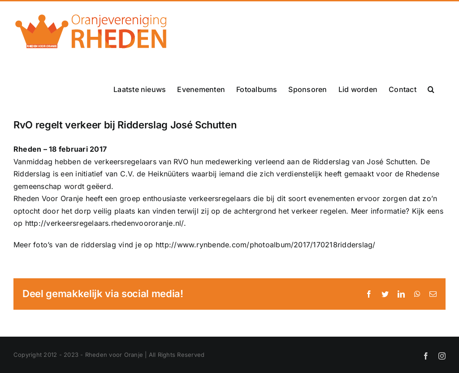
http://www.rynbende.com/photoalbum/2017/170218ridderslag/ (266, 244)
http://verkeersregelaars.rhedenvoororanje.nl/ (104, 223)
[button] (431, 89)
